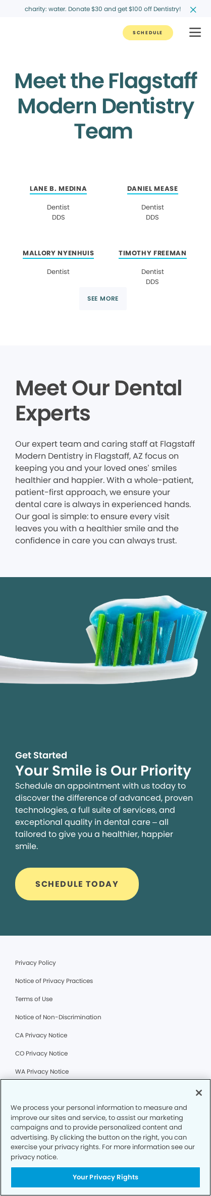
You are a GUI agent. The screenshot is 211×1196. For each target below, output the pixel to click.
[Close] (199, 1093)
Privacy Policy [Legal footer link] (35, 962)
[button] (195, 33)
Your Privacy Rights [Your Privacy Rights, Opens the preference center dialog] (105, 1177)
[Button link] (148, 32)
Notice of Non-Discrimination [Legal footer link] (58, 1017)
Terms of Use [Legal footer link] (33, 999)
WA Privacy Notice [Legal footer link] (42, 1071)
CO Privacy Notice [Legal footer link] (41, 1053)
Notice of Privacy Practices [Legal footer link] (54, 980)
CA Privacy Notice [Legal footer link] (41, 1035)
